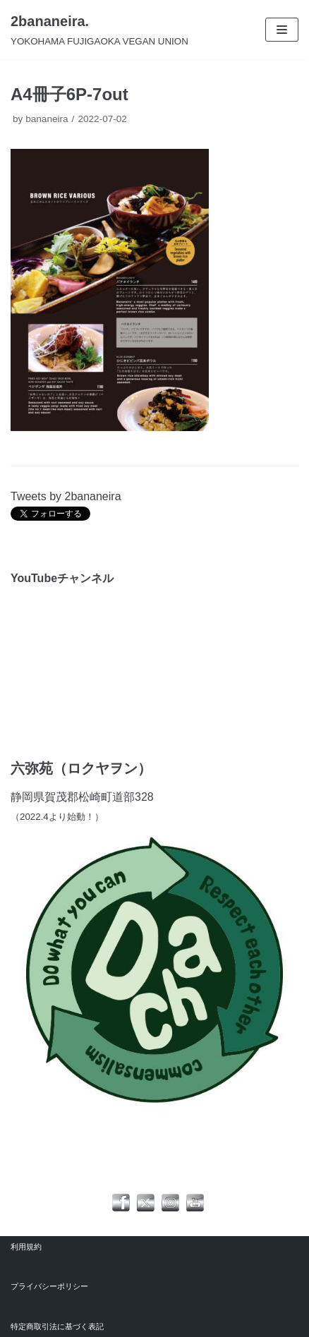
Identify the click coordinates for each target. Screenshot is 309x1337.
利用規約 (26, 1246)
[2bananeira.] (99, 29)
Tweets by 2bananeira (66, 496)
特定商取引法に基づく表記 (57, 1326)
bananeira (46, 119)
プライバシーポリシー (49, 1286)
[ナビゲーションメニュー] (281, 30)
